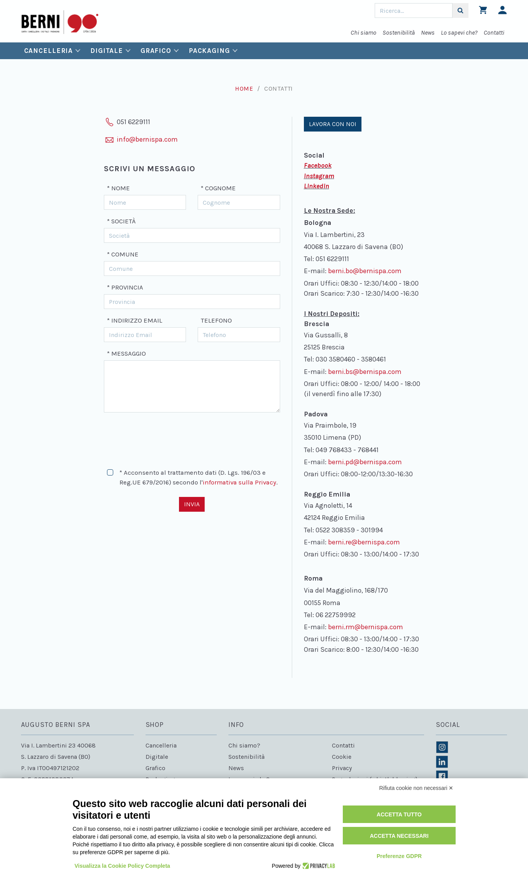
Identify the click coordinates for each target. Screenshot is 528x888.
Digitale (106, 50)
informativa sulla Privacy (239, 482)
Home (244, 88)
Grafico (155, 50)
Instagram (319, 176)
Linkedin (316, 186)
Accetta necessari (399, 836)
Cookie (341, 756)
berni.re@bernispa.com (364, 542)
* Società (121, 221)
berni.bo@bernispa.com (365, 271)
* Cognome (218, 188)
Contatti (494, 32)
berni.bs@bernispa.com (365, 372)
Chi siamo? (244, 745)
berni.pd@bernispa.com (365, 462)
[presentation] (163, 437)
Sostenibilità (398, 32)
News (428, 32)
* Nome (118, 188)
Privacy (342, 768)
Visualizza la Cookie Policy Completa (122, 866)
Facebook (318, 165)
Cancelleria (48, 50)
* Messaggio (126, 353)
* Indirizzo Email (134, 320)
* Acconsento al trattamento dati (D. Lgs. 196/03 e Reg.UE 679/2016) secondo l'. (198, 477)
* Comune (123, 254)
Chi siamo (363, 32)
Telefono (216, 320)
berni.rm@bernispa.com (365, 627)
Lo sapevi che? (459, 32)
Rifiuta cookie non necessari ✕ (416, 788)
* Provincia (125, 287)
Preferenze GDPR (399, 856)
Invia (192, 504)
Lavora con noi (332, 124)
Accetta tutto (399, 814)
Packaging (209, 50)
